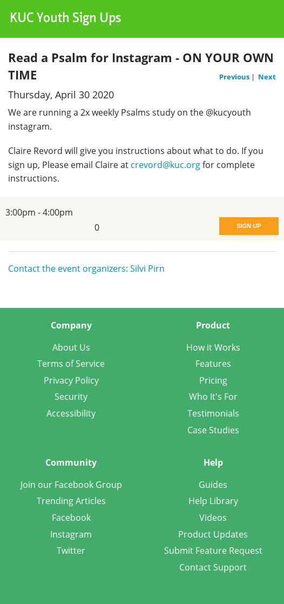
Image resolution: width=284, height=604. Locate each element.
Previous (235, 77)
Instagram (71, 534)
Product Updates (213, 534)
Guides (213, 485)
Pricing (213, 380)
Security (71, 396)
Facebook (71, 518)
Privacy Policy (71, 380)
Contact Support (213, 567)
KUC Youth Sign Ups (65, 18)
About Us (71, 347)
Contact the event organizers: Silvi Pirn (86, 268)
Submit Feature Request (213, 550)
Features (213, 364)
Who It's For (213, 396)
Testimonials (213, 413)
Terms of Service (71, 364)
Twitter (71, 550)
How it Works (213, 347)
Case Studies (213, 430)
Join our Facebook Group (71, 485)
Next (267, 77)
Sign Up (248, 226)
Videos (213, 518)
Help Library (213, 501)
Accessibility (71, 413)
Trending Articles (71, 501)
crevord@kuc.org (165, 165)
